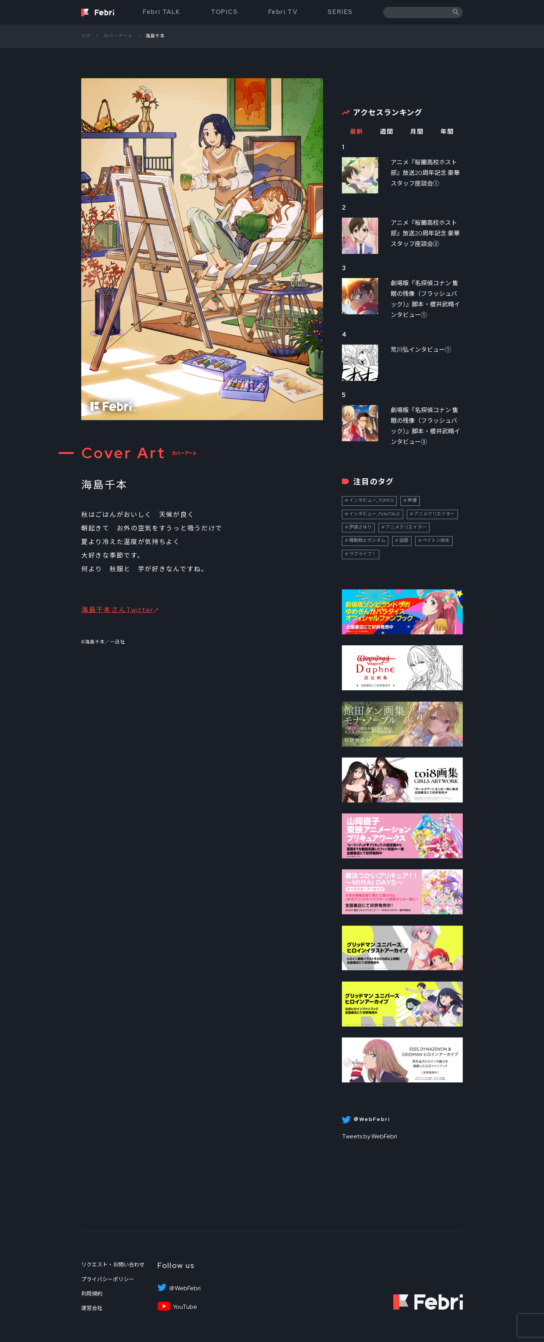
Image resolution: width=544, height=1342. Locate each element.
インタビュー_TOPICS (371, 500)
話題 (403, 540)
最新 (356, 132)
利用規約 (91, 1293)
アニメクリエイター (434, 514)
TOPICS (224, 12)
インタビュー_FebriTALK (374, 514)
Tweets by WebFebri (369, 1136)
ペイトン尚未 (436, 540)
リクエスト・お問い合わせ (113, 1264)
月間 (416, 132)
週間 (386, 132)
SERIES (340, 12)
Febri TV (283, 12)
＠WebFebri (185, 1288)
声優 (412, 500)
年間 (447, 132)
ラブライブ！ (362, 554)
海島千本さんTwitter (117, 609)
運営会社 (91, 1308)
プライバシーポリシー (107, 1279)
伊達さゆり (360, 527)
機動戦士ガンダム (367, 540)
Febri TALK (162, 12)
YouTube (185, 1306)
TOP (86, 36)
